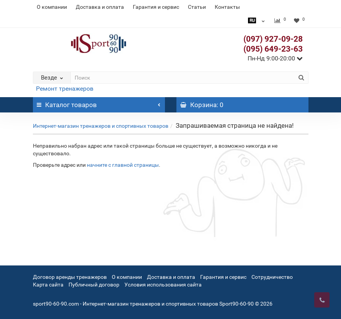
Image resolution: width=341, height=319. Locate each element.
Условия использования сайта (163, 285)
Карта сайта (48, 285)
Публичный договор (94, 285)
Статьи (197, 7)
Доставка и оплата (100, 7)
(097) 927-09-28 (273, 39)
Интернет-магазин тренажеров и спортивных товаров (100, 126)
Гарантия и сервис (156, 7)
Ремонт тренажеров (64, 88)
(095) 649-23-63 (273, 49)
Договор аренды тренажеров (70, 277)
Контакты (227, 7)
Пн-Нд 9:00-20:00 (275, 58)
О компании (52, 7)
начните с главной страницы (123, 165)
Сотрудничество (272, 277)
